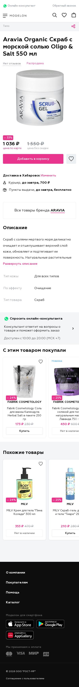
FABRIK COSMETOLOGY (24, 402)
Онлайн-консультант (19, 6)
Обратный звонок (64, 6)
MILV (24, 504)
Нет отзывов (12, 63)
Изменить (48, 175)
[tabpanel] (39, 98)
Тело (6, 26)
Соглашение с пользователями (25, 678)
